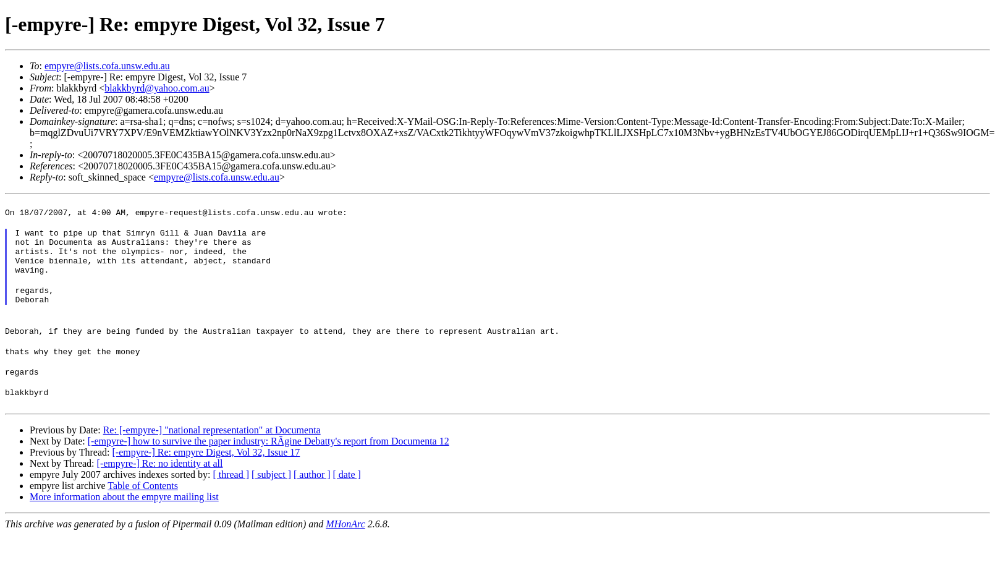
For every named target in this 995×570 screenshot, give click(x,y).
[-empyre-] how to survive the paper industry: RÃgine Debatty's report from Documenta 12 (268, 465)
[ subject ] (271, 498)
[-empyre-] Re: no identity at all (160, 487)
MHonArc (345, 548)
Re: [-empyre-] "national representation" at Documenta (212, 454)
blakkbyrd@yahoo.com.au (156, 88)
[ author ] (312, 498)
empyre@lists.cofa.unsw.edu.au (107, 66)
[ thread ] (231, 498)
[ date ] (347, 498)
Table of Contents (143, 509)
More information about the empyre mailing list (124, 521)
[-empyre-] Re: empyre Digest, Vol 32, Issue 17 (206, 476)
